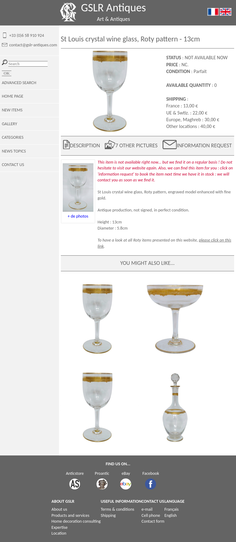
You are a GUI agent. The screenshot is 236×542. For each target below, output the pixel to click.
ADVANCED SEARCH (19, 82)
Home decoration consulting (76, 521)
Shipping (108, 515)
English (170, 515)
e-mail (147, 509)
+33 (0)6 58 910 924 (26, 35)
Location (59, 533)
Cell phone (151, 515)
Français (171, 509)
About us (59, 509)
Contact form (153, 521)
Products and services (70, 515)
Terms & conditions (117, 509)
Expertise (60, 527)
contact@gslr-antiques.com (33, 45)
